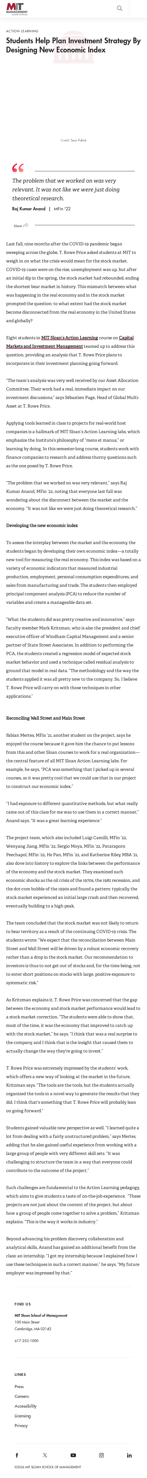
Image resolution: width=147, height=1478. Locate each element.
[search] (120, 9)
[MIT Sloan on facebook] (17, 1457)
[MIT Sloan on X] (44, 1457)
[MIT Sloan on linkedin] (129, 1457)
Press (19, 1386)
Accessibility (26, 1406)
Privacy (21, 1425)
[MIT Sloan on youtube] (72, 1458)
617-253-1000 (26, 1340)
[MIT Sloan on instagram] (101, 1457)
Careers (22, 1396)
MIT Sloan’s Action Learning (69, 337)
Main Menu (138, 9)
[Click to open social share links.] (23, 224)
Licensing (23, 1416)
